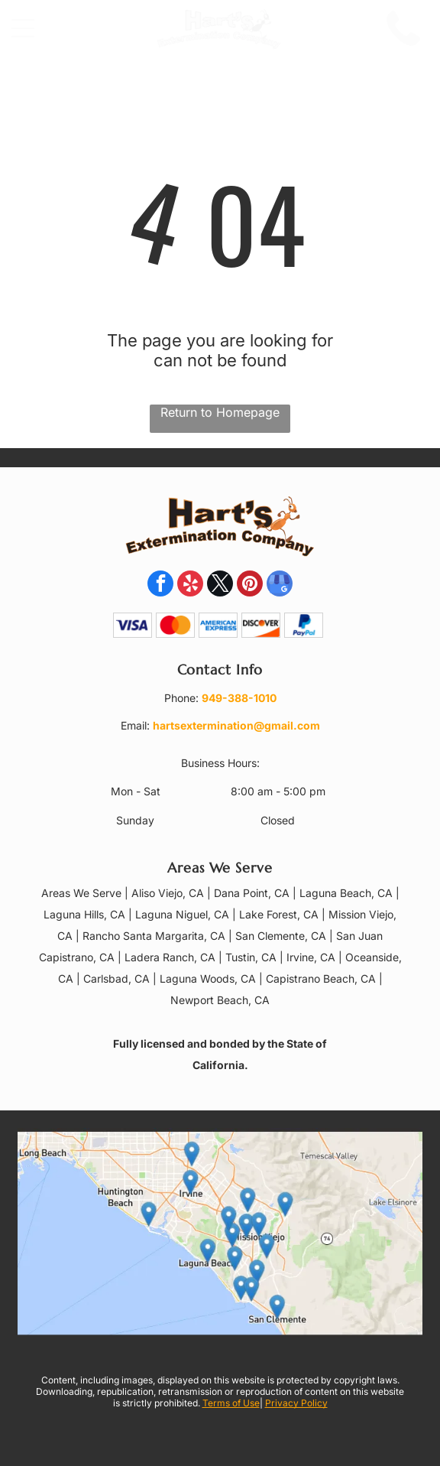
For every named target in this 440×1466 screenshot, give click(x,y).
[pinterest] (250, 585)
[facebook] (160, 585)
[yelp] (190, 585)
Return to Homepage (220, 412)
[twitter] (220, 585)
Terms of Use (231, 1403)
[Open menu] (22, 28)
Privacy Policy (296, 1403)
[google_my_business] (280, 585)
